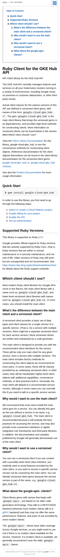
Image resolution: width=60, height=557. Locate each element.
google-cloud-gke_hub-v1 (16, 162)
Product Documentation (29, 172)
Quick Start (16, 16)
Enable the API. (17, 216)
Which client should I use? (24, 23)
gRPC (6, 511)
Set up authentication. (20, 220)
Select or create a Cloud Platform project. (31, 209)
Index (5, 2)
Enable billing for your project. (25, 213)
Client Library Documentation (27, 140)
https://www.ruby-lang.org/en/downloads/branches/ (29, 264)
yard (46, 550)
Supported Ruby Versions (24, 20)
